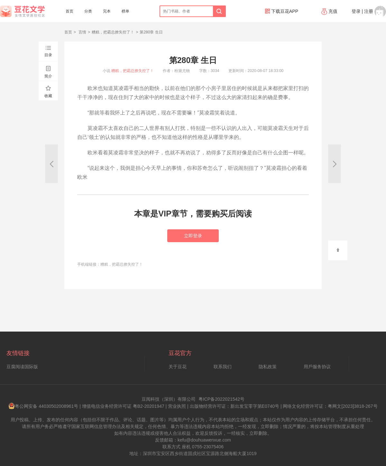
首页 (69, 11)
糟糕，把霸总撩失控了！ (113, 32)
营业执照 (177, 406)
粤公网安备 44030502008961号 (43, 406)
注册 (368, 11)
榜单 (125, 11)
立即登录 (193, 235)
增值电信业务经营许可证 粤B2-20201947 (123, 406)
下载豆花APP (281, 11)
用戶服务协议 (317, 366)
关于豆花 (178, 366)
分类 (88, 11)
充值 (330, 11)
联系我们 (223, 366)
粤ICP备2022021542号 (221, 399)
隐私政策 (268, 366)
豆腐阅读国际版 (22, 366)
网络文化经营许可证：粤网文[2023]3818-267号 (330, 406)
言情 (82, 32)
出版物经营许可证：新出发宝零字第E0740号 (234, 406)
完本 (107, 11)
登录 (356, 11)
